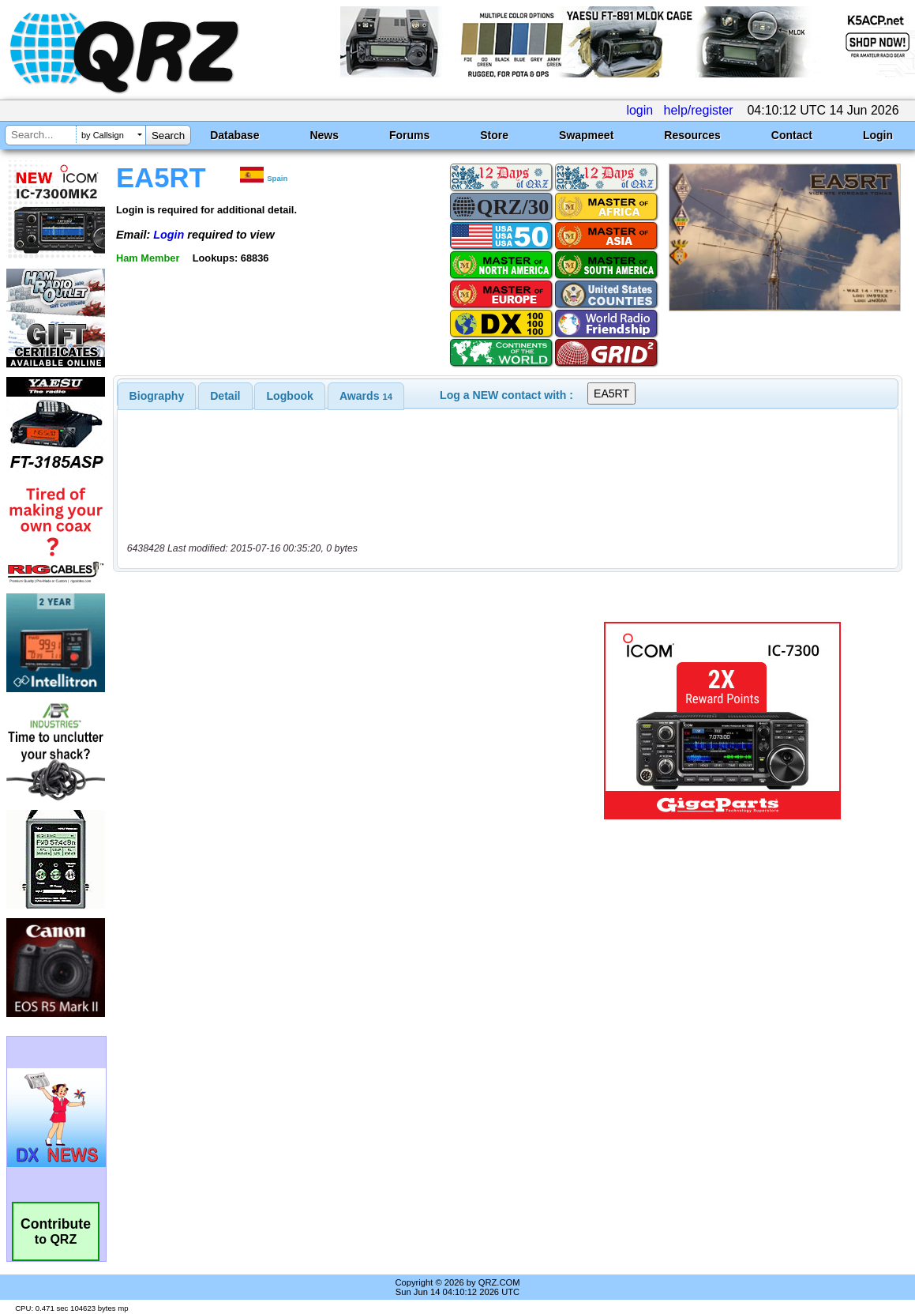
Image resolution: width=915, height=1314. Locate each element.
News (324, 135)
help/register (698, 110)
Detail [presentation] (225, 396)
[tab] (157, 395)
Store (494, 135)
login (639, 110)
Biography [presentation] (157, 396)
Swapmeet (586, 135)
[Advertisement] (340, 720)
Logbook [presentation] (290, 396)
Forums (409, 135)
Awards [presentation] (365, 396)
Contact (791, 135)
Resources (692, 135)
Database (234, 135)
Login (878, 135)
